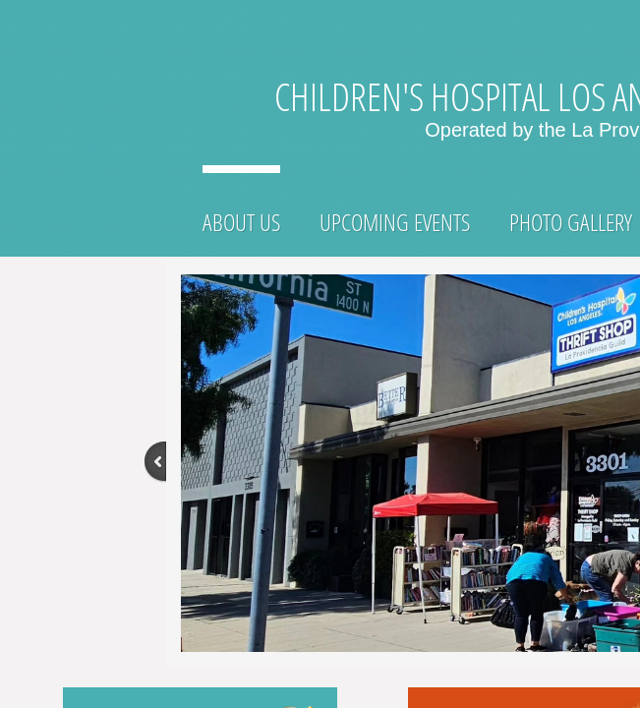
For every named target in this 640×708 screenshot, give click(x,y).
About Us (241, 222)
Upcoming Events (395, 222)
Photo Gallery (570, 222)
